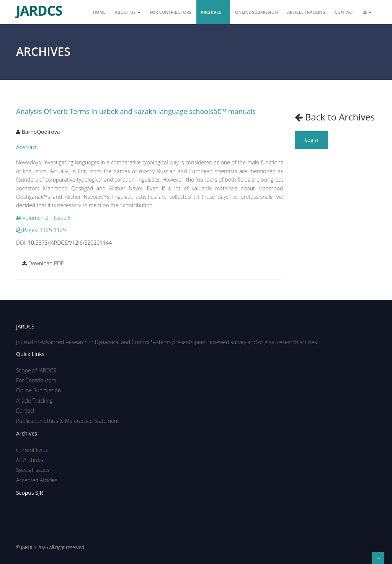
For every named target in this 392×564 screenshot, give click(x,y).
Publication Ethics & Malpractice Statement (67, 420)
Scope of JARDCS (36, 370)
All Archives (29, 459)
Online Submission (256, 12)
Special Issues (32, 469)
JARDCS (39, 7)
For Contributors (170, 12)
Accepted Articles (36, 480)
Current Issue (32, 449)
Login (311, 139)
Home (99, 12)
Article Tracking (306, 12)
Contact (344, 12)
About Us (128, 12)
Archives (213, 12)
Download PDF (43, 263)
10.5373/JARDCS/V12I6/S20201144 (70, 242)
